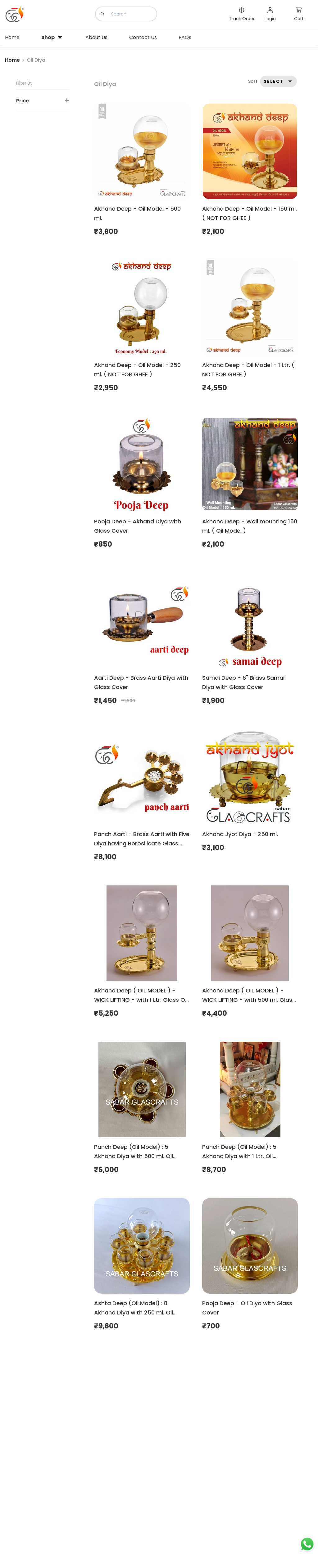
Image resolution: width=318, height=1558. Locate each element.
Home (12, 60)
